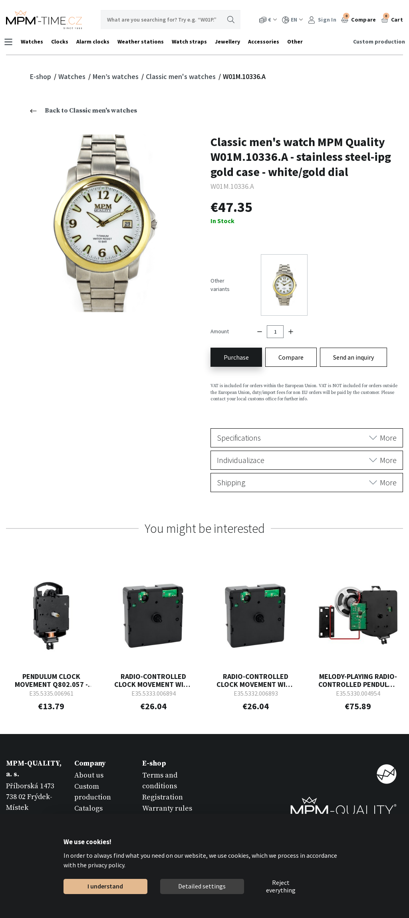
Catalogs (88, 794)
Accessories (265, 41)
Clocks (61, 41)
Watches (34, 41)
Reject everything (281, 886)
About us (88, 761)
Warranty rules (167, 794)
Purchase (236, 343)
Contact (86, 805)
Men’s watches (116, 76)
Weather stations (142, 41)
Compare (358, 19)
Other (297, 41)
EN (292, 20)
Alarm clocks (94, 41)
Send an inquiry (353, 343)
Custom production (377, 41)
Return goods (164, 805)
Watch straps (191, 41)
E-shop (41, 76)
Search (230, 19)
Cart (392, 19)
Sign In (322, 20)
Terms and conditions (159, 767)
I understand (105, 886)
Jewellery (229, 41)
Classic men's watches (181, 76)
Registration (162, 783)
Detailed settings (202, 886)
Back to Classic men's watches (83, 111)
